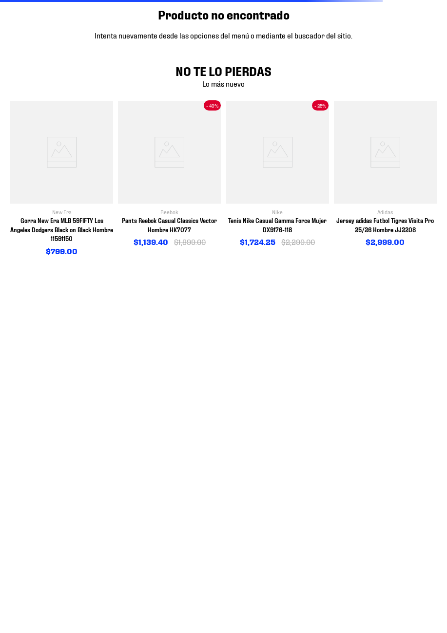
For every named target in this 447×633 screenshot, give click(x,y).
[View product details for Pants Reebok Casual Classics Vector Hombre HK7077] (169, 174)
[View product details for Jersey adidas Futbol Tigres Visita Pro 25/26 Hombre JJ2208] (385, 174)
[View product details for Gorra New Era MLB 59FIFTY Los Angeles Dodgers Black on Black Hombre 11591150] (61, 178)
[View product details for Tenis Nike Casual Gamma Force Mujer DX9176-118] (277, 174)
